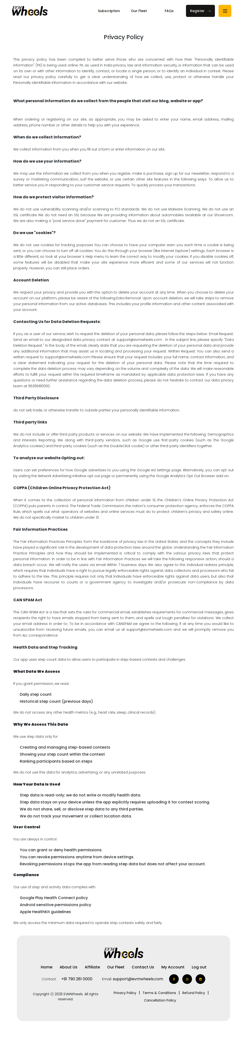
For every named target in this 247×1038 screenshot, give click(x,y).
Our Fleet (139, 10)
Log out (199, 967)
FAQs (169, 10)
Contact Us (143, 967)
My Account (173, 967)
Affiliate (92, 967)
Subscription (109, 10)
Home (46, 967)
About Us (68, 967)
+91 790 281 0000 (76, 979)
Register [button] (197, 10)
